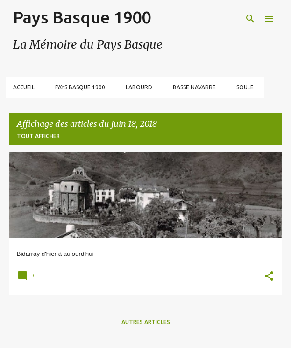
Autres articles (145, 322)
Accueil (24, 87)
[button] (269, 277)
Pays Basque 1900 (82, 17)
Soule (245, 87)
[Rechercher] (250, 18)
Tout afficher (38, 136)
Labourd (139, 87)
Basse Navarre (194, 87)
